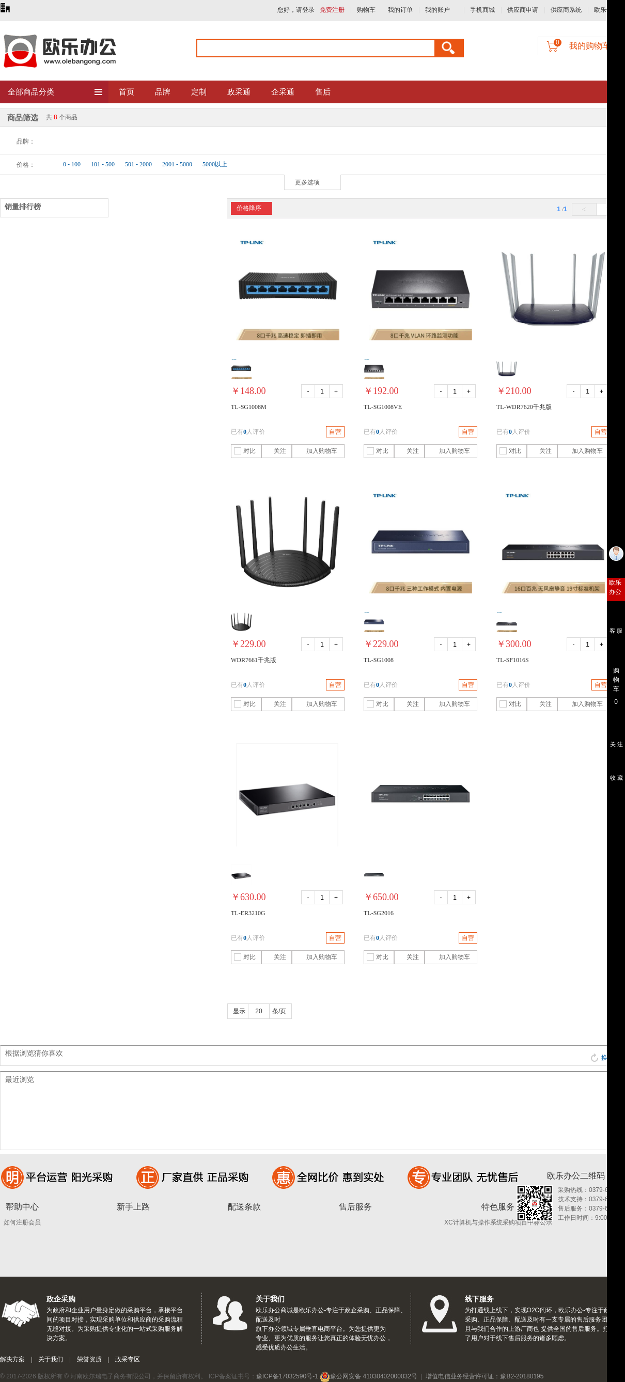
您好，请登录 (296, 9)
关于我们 (50, 1359)
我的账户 (437, 9)
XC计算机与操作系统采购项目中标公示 (498, 1222)
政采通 (239, 92)
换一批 (605, 1058)
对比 (245, 450)
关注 (275, 451)
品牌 (162, 92)
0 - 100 (72, 164)
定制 (199, 92)
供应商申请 (522, 9)
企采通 (282, 92)
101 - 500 (103, 164)
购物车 (366, 9)
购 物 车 (616, 677)
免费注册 (332, 9)
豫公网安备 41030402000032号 (368, 1376)
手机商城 (482, 9)
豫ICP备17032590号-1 (287, 1376)
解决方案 (12, 1359)
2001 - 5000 (177, 164)
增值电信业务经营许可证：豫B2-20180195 (484, 1376)
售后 (323, 92)
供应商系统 (566, 9)
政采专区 (127, 1359)
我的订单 (400, 9)
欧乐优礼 (606, 9)
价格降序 (249, 208)
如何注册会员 (22, 1222)
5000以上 (214, 164)
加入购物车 (315, 451)
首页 (126, 92)
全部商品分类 (55, 92)
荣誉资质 (89, 1359)
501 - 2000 (138, 164)
